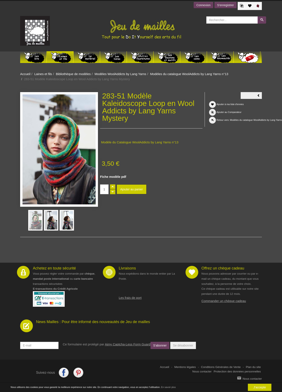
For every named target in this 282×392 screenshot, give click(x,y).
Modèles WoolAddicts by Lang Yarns (120, 74)
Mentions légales (185, 367)
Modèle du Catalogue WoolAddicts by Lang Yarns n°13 (140, 142)
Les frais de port (130, 297)
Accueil (25, 74)
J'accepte (259, 387)
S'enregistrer (225, 5)
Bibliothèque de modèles (73, 74)
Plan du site (253, 367)
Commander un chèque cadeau (223, 301)
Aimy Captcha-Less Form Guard (127, 344)
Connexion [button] (203, 5)
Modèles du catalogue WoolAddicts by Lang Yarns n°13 (189, 74)
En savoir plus (168, 387)
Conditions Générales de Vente (221, 367)
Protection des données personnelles (237, 371)
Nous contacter (202, 371)
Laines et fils (43, 74)
